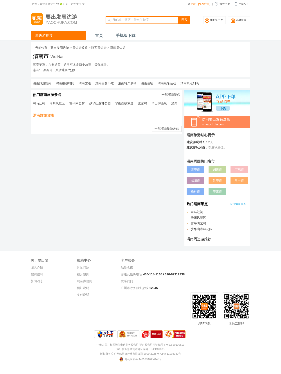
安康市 (217, 191)
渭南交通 (85, 83)
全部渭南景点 (171, 94)
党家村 (142, 103)
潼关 (174, 103)
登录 (193, 3)
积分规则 (83, 274)
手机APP (244, 3)
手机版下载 (125, 35)
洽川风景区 (57, 103)
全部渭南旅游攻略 (167, 128)
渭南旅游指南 (42, 83)
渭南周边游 (118, 47)
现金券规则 (84, 281)
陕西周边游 (99, 47)
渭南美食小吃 (104, 83)
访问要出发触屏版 (226, 122)
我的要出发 (216, 20)
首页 (99, 35)
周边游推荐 (44, 35)
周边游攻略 (80, 47)
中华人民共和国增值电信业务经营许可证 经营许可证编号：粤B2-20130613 (140, 344)
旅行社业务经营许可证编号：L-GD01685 (140, 349)
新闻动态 (37, 281)
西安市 (195, 169)
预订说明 (83, 288)
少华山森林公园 (100, 103)
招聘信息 (37, 274)
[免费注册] (204, 3)
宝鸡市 (239, 169)
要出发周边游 (59, 47)
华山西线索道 (124, 103)
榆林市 (195, 191)
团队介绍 (37, 267)
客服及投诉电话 (131, 274)
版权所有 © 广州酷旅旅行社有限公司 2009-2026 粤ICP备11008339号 (140, 353)
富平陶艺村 (77, 103)
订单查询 (241, 20)
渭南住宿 (147, 83)
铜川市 (217, 169)
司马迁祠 (39, 103)
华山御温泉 (159, 103)
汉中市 (239, 180)
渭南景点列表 (189, 83)
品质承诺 (127, 267)
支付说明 (83, 294)
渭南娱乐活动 (167, 83)
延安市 (217, 180)
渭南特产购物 (127, 83)
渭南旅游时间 (65, 83)
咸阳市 (195, 180)
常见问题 (83, 267)
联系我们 (127, 281)
